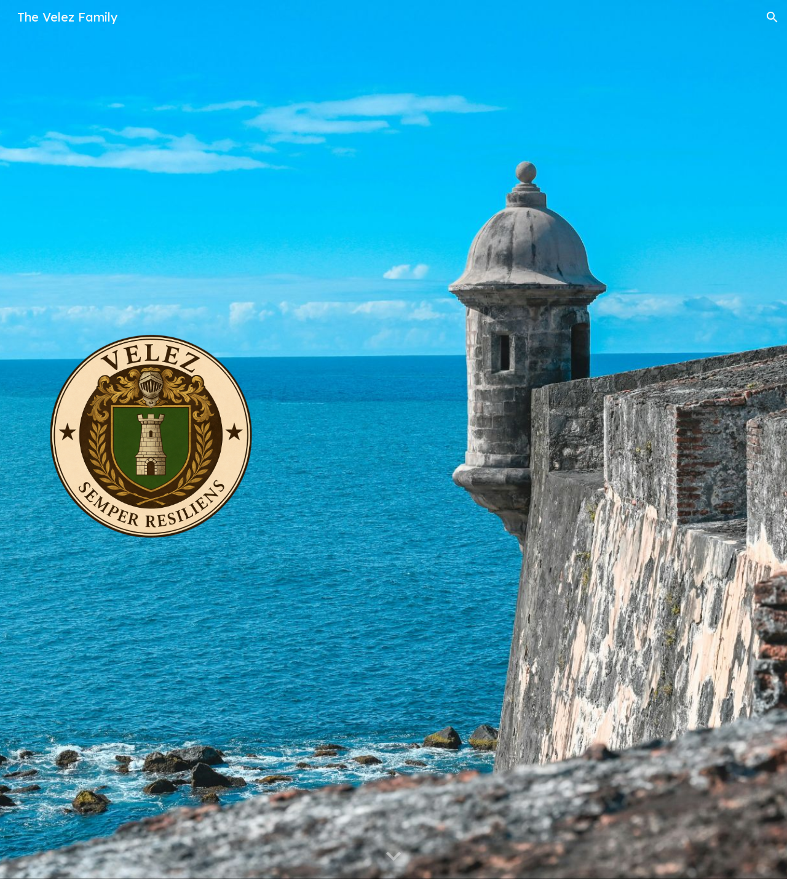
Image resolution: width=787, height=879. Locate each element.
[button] (772, 17)
